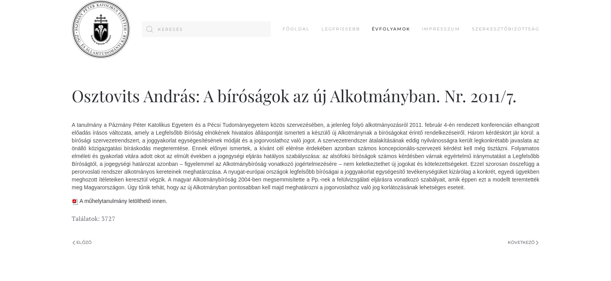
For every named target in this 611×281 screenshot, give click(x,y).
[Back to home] (101, 29)
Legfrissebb (340, 29)
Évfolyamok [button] (391, 29)
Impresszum (441, 29)
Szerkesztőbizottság (505, 29)
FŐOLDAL (296, 29)
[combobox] (206, 29)
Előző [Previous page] (82, 242)
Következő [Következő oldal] (523, 242)
